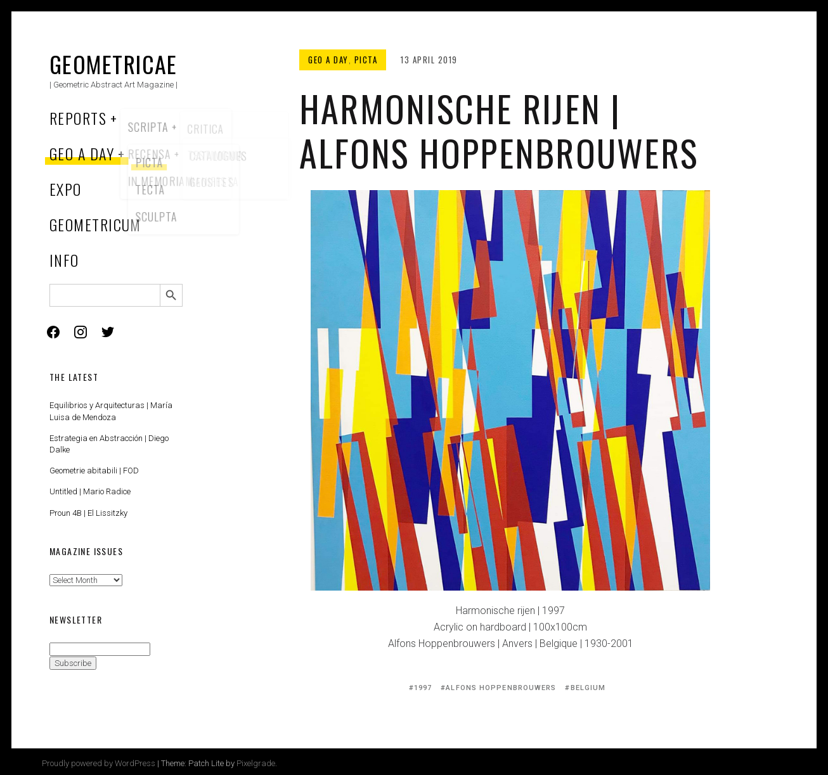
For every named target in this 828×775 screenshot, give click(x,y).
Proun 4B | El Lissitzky (88, 513)
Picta (366, 59)
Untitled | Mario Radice (90, 491)
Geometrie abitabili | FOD (94, 470)
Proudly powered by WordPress (98, 763)
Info (64, 259)
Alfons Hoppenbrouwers (501, 688)
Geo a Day (81, 153)
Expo (65, 188)
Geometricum (95, 224)
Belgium (588, 688)
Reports (78, 117)
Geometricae (113, 63)
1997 (423, 688)
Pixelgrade (255, 763)
